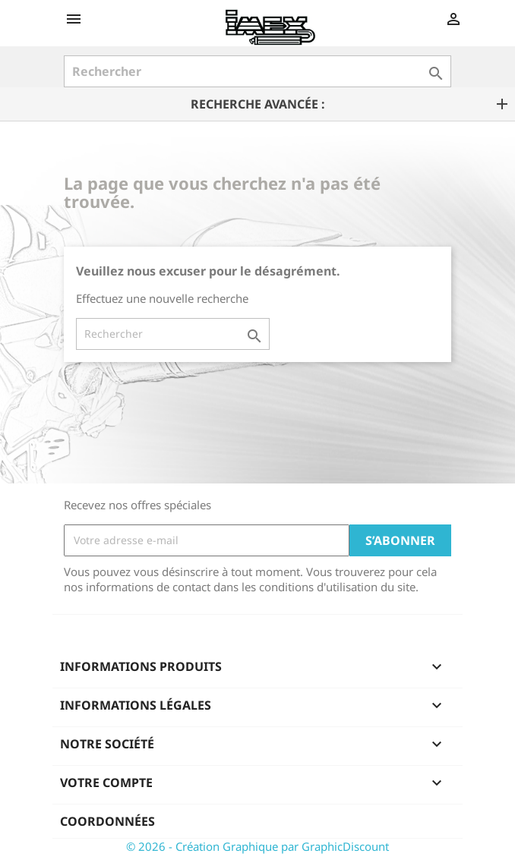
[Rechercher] (257, 71)
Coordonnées (107, 821)
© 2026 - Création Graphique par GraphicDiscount (257, 846)
